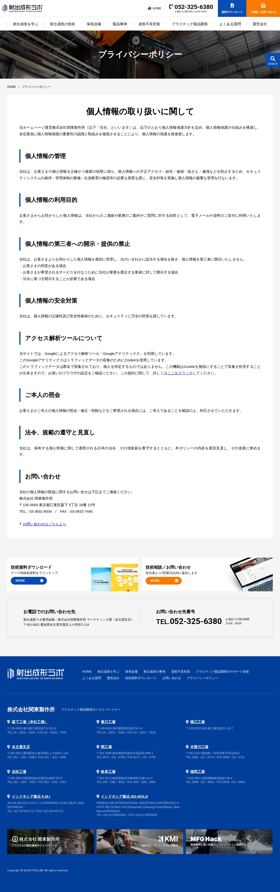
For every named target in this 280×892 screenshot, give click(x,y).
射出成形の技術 (62, 24)
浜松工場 (19, 772)
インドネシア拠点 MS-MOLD (124, 796)
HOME (154, 8)
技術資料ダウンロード (140, 678)
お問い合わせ (171, 678)
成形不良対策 (149, 24)
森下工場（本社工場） (30, 722)
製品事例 (120, 24)
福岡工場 (197, 772)
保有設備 (94, 24)
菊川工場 (108, 722)
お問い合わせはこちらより (44, 524)
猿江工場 (197, 722)
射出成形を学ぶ (25, 24)
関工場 (106, 747)
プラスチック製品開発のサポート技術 (222, 671)
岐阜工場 (108, 772)
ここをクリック (180, 373)
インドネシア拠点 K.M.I (31, 796)
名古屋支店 (21, 747)
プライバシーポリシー (202, 678)
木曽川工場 (199, 747)
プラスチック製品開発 (190, 24)
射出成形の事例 (154, 671)
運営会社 (260, 24)
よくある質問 (230, 24)
